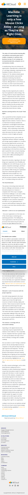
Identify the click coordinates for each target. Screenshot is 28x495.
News (2, 459)
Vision (2, 467)
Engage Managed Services (7, 430)
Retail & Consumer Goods (7, 450)
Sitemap (3, 478)
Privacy (3, 473)
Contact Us (3, 479)
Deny (14, 266)
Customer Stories (5, 456)
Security (3, 475)
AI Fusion (3, 442)
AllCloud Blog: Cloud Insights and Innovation (14, 41)
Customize (14, 261)
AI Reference (4, 462)
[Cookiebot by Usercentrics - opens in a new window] (20, 227)
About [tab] (23, 231)
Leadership (3, 469)
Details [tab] (14, 231)
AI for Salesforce (5, 441)
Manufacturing (4, 448)
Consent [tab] (5, 231)
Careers (3, 472)
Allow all (14, 256)
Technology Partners (6, 470)
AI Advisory (3, 438)
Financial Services (5, 447)
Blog (2, 458)
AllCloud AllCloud (19, 418)
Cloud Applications (5, 433)
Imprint (3, 476)
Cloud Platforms (5, 431)
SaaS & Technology (6, 451)
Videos (2, 461)
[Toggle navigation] (24, 4)
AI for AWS (3, 439)
